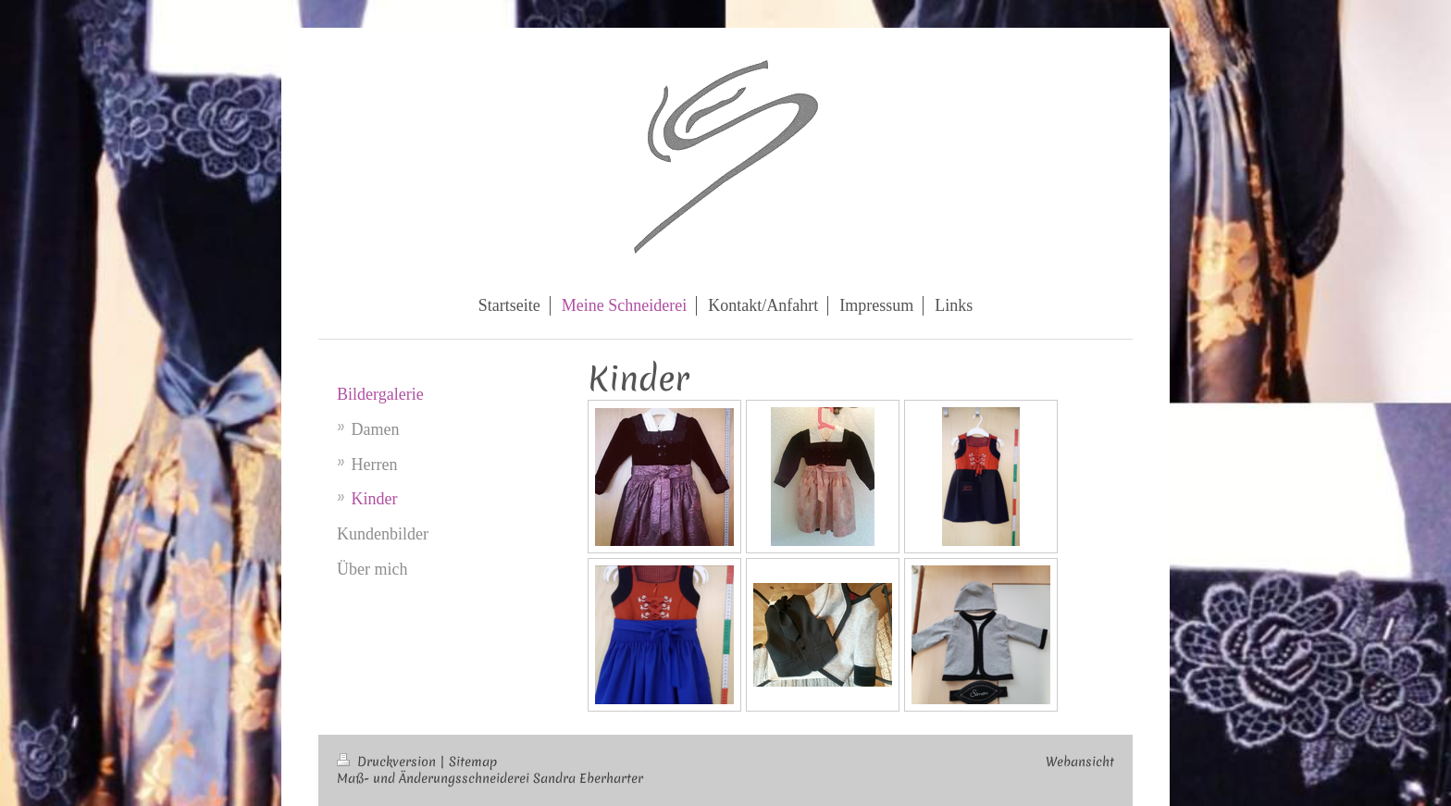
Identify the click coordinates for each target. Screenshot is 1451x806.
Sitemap (473, 761)
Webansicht (1080, 761)
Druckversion (388, 761)
